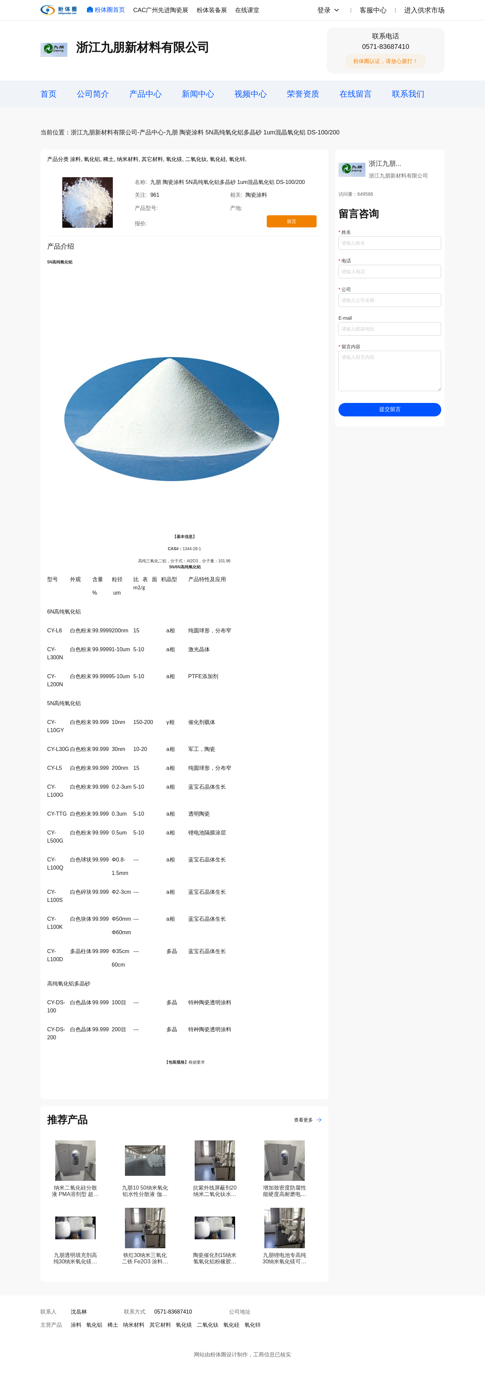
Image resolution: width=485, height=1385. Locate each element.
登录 (324, 10)
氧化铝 (94, 1325)
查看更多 (308, 1120)
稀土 (112, 1325)
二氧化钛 (208, 1325)
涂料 (76, 1325)
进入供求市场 (424, 10)
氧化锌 (253, 1325)
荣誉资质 (303, 93)
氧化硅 (231, 1325)
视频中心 (250, 93)
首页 (48, 93)
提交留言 (390, 409)
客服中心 (373, 10)
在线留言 (356, 93)
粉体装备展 (212, 10)
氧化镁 (184, 1325)
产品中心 (145, 93)
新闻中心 (198, 93)
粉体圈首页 (106, 9)
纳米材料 (133, 1325)
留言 (291, 221)
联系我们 (408, 93)
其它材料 (160, 1325)
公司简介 (93, 93)
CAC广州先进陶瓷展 (160, 10)
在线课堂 (247, 10)
